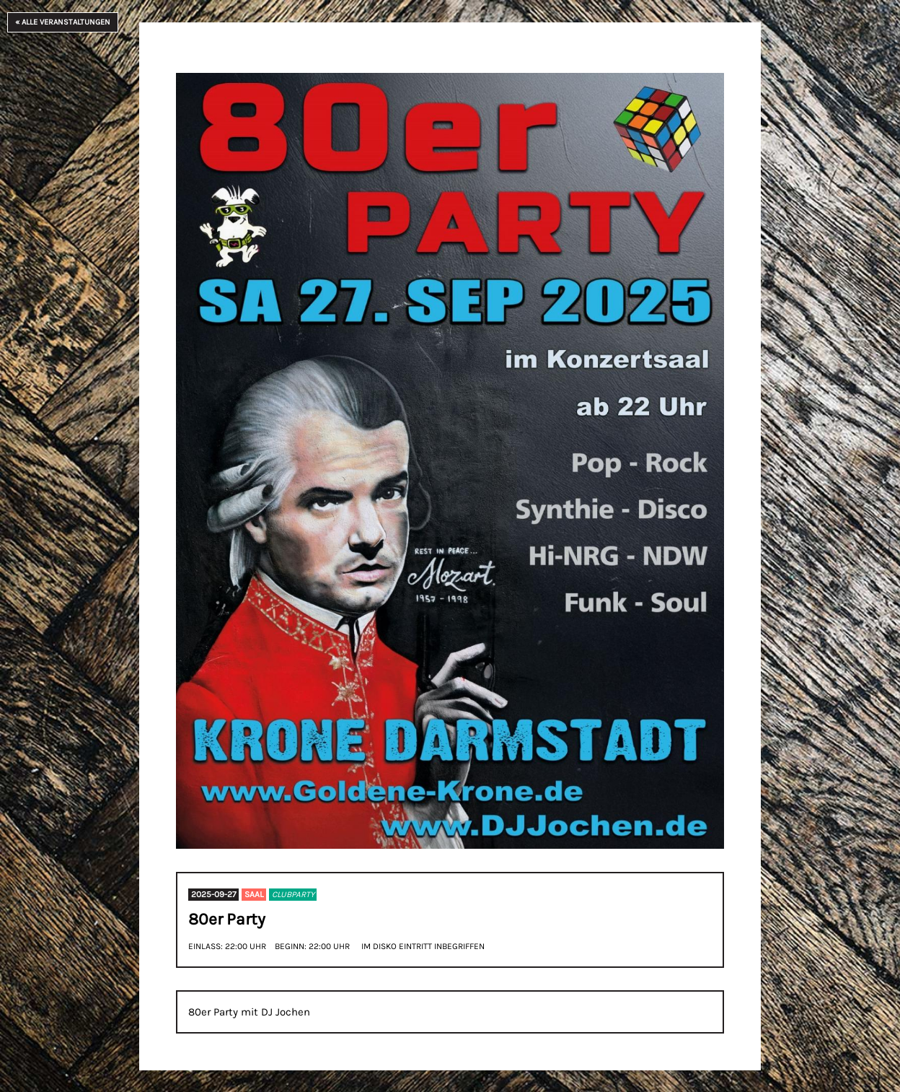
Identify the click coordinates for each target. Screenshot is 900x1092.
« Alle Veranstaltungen (62, 22)
